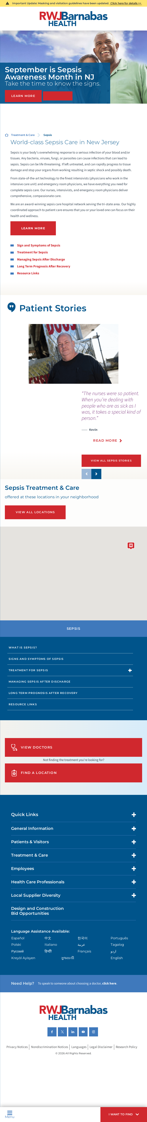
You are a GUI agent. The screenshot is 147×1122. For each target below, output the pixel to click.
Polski (16, 945)
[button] (123, 1114)
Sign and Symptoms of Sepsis (38, 245)
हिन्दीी (48, 951)
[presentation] (114, 419)
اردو (113, 951)
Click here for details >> (126, 3)
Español (17, 938)
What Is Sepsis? (23, 647)
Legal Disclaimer (101, 1047)
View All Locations (35, 512)
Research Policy (126, 1047)
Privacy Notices (17, 1047)
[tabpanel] (73, 354)
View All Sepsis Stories (111, 460)
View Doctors (32, 747)
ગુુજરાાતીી (67, 958)
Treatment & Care (23, 135)
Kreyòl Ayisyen (23, 958)
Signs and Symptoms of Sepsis (36, 658)
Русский (17, 951)
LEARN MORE (33, 228)
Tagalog (117, 945)
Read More (105, 441)
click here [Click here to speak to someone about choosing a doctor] (109, 983)
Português (119, 938)
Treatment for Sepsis (32, 252)
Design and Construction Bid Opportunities (37, 911)
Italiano (51, 945)
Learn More (23, 96)
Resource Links (28, 273)
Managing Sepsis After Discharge (41, 259)
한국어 (83, 938)
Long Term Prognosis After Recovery (43, 266)
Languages (78, 1047)
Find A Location (34, 773)
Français (84, 951)
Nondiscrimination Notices (49, 1047)
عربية (81, 945)
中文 (48, 938)
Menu (9, 1114)
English (117, 958)
